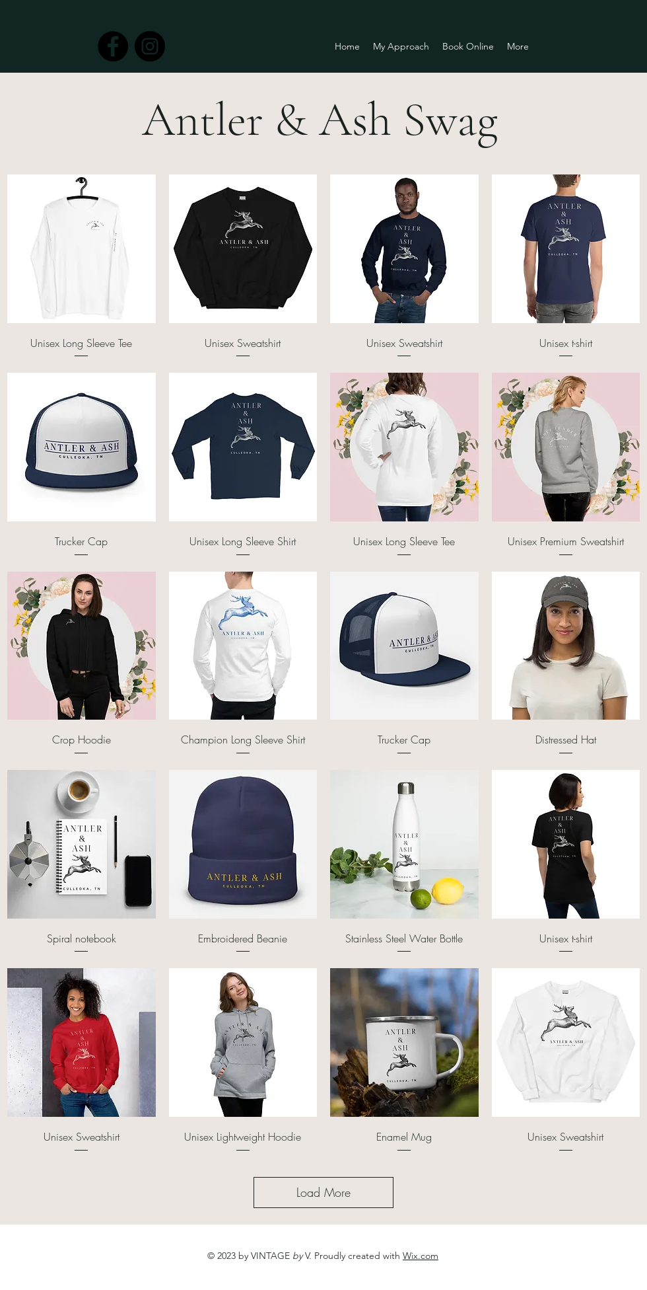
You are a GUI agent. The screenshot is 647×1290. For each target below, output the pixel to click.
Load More (323, 1192)
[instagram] (150, 46)
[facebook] (113, 46)
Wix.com (420, 1256)
